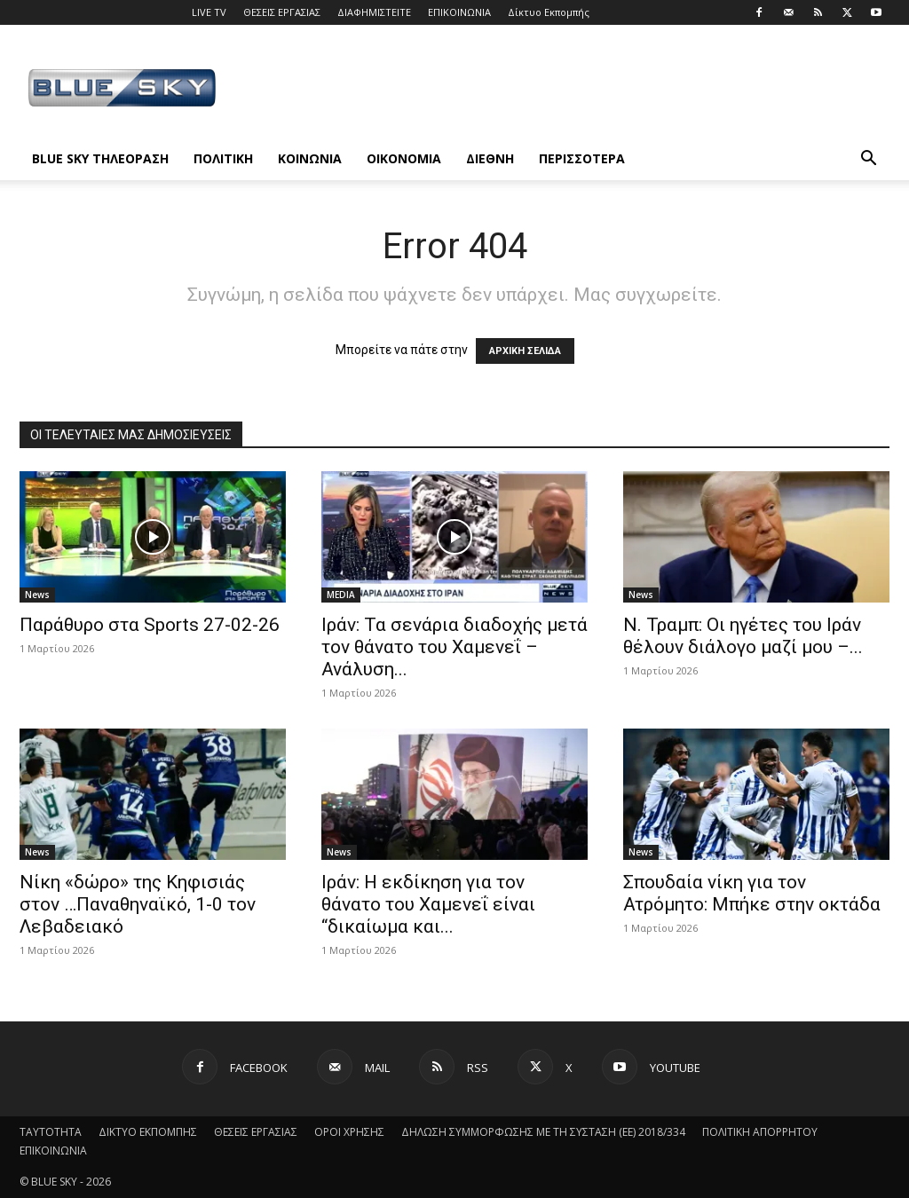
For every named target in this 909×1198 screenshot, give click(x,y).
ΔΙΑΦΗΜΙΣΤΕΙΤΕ (374, 12)
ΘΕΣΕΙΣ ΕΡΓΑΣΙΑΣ (281, 12)
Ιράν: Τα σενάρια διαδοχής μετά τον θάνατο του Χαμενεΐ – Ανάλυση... (454, 647)
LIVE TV (209, 12)
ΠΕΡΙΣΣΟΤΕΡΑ (582, 158)
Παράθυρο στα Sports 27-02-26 (150, 624)
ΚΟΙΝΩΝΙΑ (310, 158)
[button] (868, 160)
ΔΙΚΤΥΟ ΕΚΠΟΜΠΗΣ (148, 1131)
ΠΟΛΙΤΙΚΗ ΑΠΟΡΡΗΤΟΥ (760, 1131)
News (37, 594)
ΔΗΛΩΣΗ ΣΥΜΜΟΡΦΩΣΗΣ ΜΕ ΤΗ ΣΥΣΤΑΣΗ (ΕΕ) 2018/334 (543, 1131)
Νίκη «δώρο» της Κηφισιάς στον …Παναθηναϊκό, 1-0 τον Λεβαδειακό (138, 904)
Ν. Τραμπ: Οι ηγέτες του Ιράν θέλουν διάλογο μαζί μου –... (743, 636)
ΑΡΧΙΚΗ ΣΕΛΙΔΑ (525, 351)
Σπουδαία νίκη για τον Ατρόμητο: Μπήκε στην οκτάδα (752, 893)
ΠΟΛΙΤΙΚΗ (223, 158)
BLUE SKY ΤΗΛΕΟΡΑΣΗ (100, 158)
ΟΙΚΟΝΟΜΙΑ (404, 158)
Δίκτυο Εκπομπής (548, 12)
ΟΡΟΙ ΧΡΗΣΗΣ (349, 1131)
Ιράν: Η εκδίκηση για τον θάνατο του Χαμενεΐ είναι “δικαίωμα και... (428, 904)
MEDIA (341, 594)
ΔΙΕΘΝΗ (490, 158)
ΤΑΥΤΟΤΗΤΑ (51, 1131)
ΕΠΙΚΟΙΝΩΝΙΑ (459, 12)
